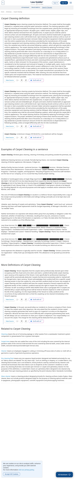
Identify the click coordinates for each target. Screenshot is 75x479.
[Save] (21, 80)
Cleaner (4, 351)
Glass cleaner (5, 376)
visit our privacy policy (26, 470)
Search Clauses (47, 7)
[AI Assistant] (64, 474)
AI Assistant (25, 7)
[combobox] (2, 3)
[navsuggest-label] (2, 3)
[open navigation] (71, 3)
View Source (10, 80)
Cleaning (4, 334)
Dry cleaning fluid (7, 358)
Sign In (55, 3)
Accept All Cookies (11, 474)
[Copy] (26, 80)
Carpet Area (5, 341)
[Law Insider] (37, 2)
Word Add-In (36, 7)
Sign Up (64, 3)
